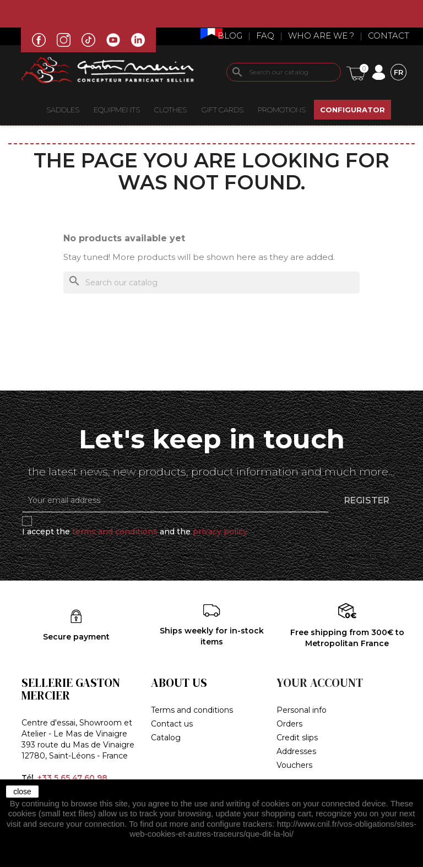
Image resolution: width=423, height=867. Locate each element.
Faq (265, 35)
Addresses (296, 751)
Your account (319, 683)
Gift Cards (222, 109)
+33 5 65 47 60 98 (72, 778)
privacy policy (220, 532)
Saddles (62, 109)
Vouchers (294, 765)
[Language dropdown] (398, 72)
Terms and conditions (192, 710)
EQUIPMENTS (117, 109)
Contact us (172, 724)
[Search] (283, 72)
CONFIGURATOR (352, 109)
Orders (289, 724)
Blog (230, 35)
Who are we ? (321, 35)
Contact (388, 35)
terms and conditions (115, 532)
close (22, 791)
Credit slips (297, 738)
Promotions (282, 109)
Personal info (301, 710)
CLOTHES (170, 109)
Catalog (166, 738)
